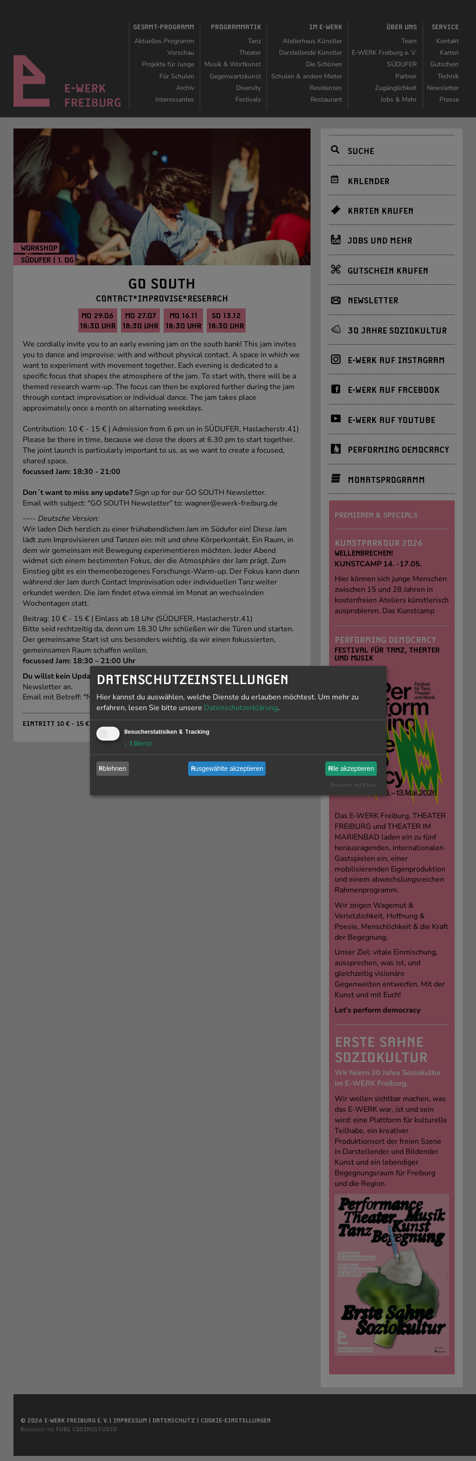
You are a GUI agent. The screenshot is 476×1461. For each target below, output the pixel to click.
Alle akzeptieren (351, 768)
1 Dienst (138, 743)
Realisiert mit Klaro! (353, 784)
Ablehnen (112, 768)
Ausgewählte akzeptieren (227, 768)
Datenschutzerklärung (241, 707)
